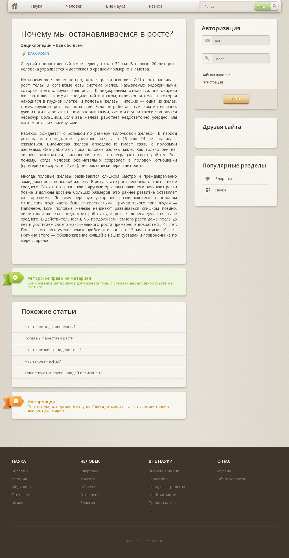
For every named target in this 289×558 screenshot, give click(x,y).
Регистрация (212, 82)
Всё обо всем (69, 45)
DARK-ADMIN (38, 53)
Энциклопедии (36, 45)
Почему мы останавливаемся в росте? (97, 33)
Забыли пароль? (216, 74)
